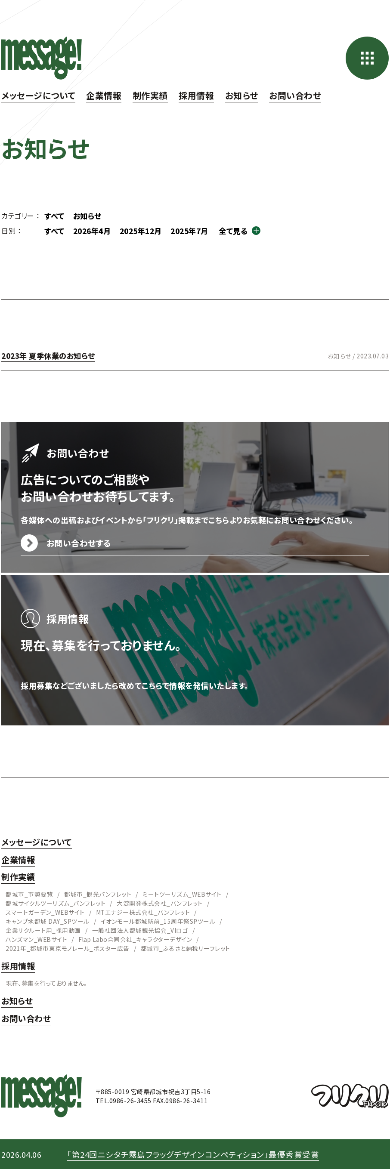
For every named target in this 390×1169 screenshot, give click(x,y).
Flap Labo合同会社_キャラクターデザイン (136, 939)
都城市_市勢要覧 (29, 893)
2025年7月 (198, 230)
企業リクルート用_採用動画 (43, 929)
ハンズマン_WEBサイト (37, 939)
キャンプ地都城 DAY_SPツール (47, 920)
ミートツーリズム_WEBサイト (182, 893)
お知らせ (241, 95)
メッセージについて (38, 95)
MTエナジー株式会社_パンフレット (143, 911)
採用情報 (196, 95)
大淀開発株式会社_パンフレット (159, 902)
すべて (55, 215)
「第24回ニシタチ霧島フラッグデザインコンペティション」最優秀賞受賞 (199, 1153)
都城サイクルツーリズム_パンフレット (55, 902)
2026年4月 (94, 230)
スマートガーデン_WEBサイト (45, 911)
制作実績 (150, 95)
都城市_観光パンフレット (97, 893)
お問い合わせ (295, 95)
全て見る (244, 230)
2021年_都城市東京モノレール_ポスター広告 (67, 948)
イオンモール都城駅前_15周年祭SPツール (157, 920)
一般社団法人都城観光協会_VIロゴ (140, 929)
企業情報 (103, 95)
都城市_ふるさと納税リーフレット (184, 948)
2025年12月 (147, 230)
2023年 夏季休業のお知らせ (51, 355)
